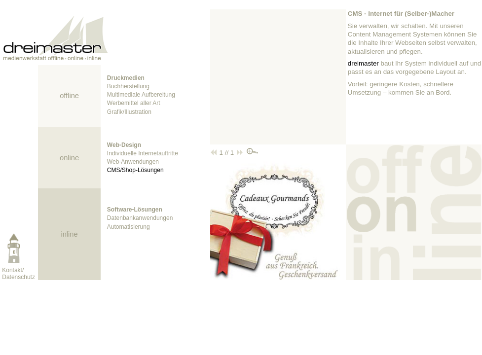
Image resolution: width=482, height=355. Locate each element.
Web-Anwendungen (133, 161)
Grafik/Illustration (129, 111)
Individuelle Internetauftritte (142, 153)
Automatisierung (128, 226)
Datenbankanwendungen (140, 217)
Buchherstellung (128, 86)
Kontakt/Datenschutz (18, 274)
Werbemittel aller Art (133, 103)
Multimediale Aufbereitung (141, 94)
